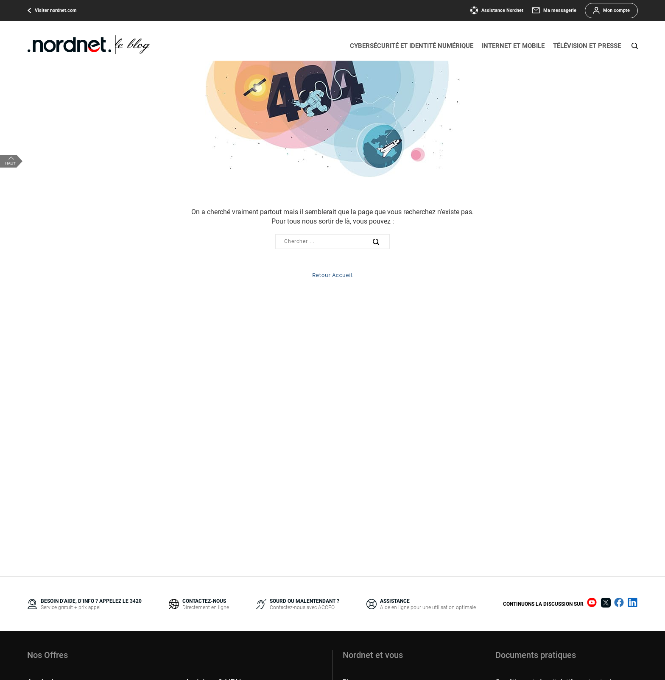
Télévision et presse (587, 46)
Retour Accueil (332, 275)
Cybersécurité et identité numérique (411, 46)
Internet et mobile (513, 46)
